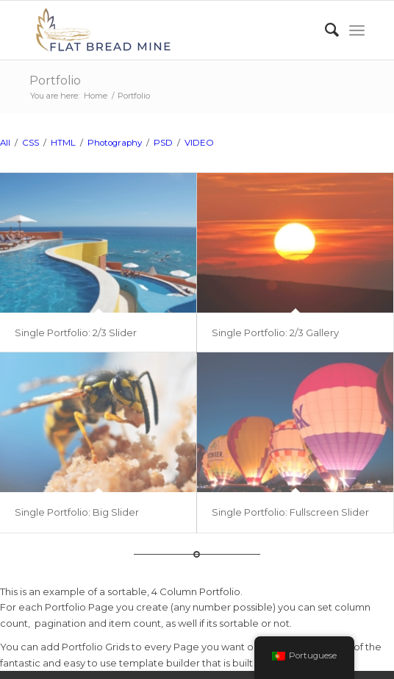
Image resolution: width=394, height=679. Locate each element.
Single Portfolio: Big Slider (77, 512)
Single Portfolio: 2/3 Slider (76, 332)
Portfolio (55, 81)
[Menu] (357, 30)
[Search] (324, 30)
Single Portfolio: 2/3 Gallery (275, 332)
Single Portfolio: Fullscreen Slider (290, 512)
